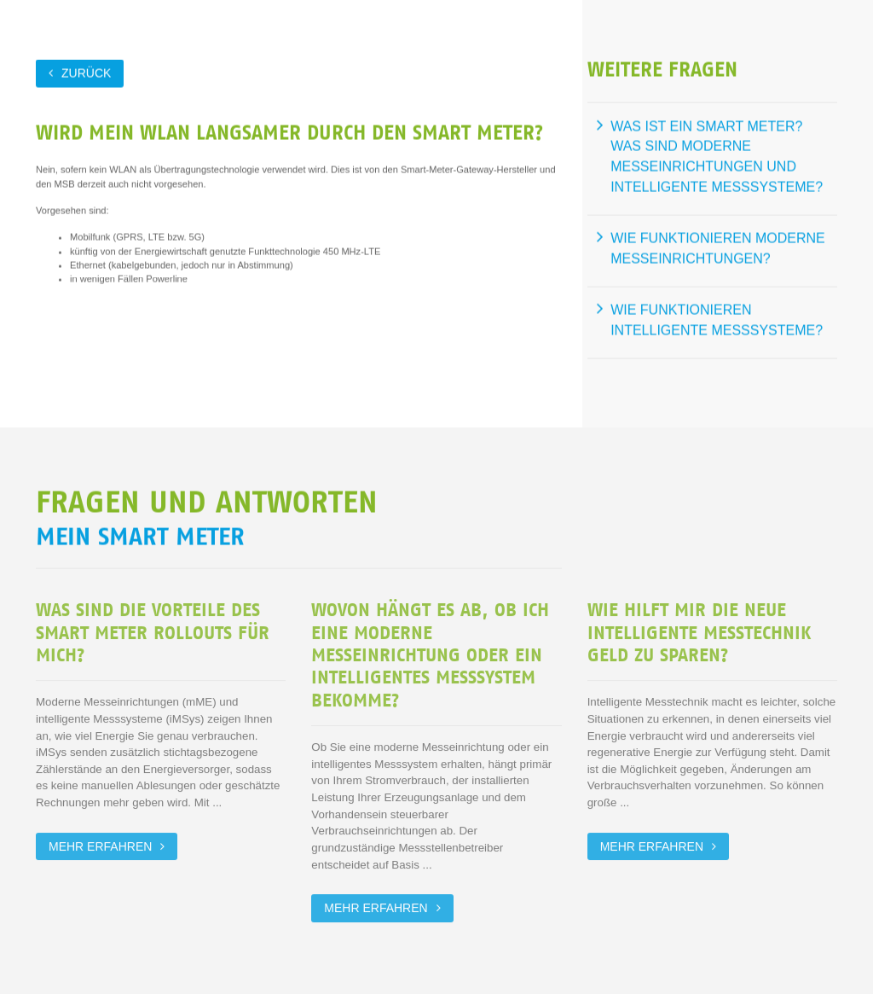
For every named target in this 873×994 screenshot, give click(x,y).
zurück (86, 72)
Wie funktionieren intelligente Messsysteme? (716, 319)
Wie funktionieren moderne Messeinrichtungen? (717, 247)
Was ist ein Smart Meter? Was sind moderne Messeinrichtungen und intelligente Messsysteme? (716, 156)
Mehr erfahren (100, 845)
